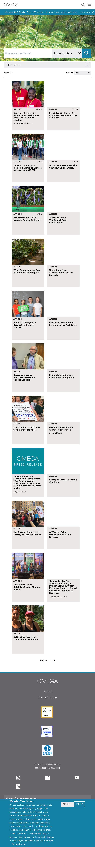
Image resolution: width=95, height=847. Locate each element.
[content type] (67, 53)
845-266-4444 (54, 768)
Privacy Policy (18, 844)
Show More (47, 660)
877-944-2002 (40, 768)
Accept (67, 804)
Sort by (69, 72)
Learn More (85, 12)
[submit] (86, 53)
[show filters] (87, 65)
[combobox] (38, 53)
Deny (79, 804)
